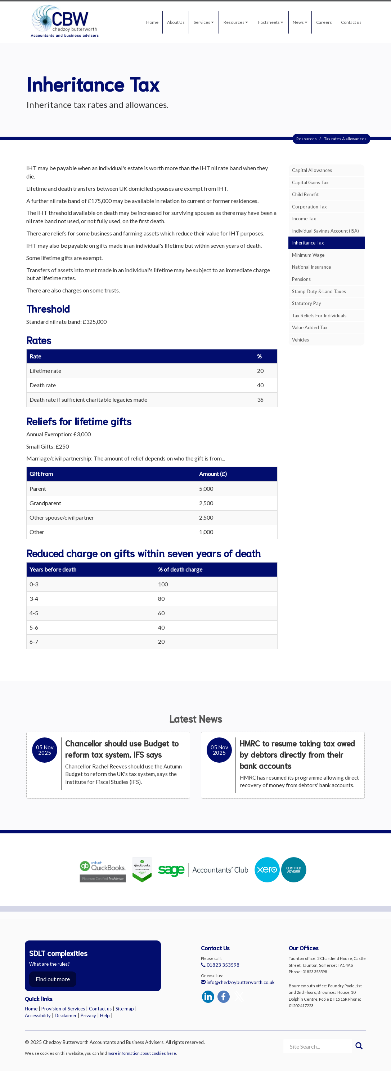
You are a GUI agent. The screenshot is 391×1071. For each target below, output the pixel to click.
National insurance (311, 267)
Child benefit (305, 194)
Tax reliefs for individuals (319, 315)
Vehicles (300, 340)
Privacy (88, 1015)
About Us (176, 22)
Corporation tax (309, 207)
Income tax (304, 218)
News (300, 22)
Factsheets (270, 22)
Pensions (301, 279)
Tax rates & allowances (345, 138)
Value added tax (310, 327)
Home (152, 22)
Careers (324, 22)
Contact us (351, 22)
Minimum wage (308, 255)
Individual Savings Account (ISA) (325, 231)
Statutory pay (306, 303)
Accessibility (38, 1015)
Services (204, 22)
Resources (236, 22)
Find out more (53, 978)
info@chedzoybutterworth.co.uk (238, 982)
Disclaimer (66, 1015)
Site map (125, 1009)
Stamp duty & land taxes (319, 291)
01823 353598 (220, 965)
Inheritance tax (308, 243)
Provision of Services (63, 1009)
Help (105, 1015)
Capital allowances (312, 170)
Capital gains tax (310, 182)
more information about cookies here (142, 1053)
